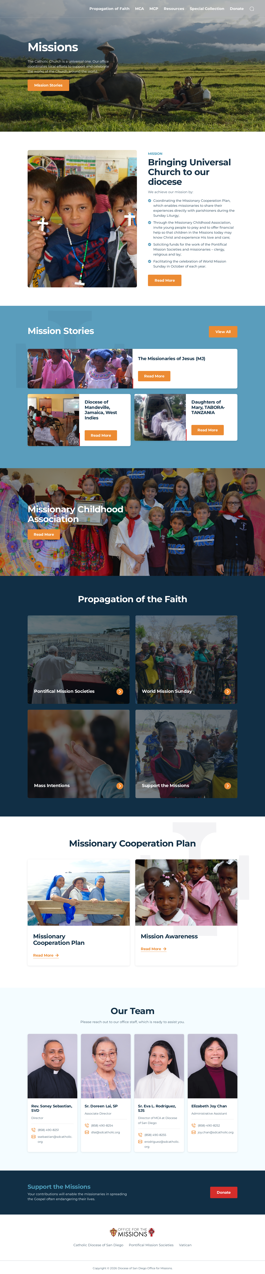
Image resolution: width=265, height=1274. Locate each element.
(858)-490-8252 (209, 1125)
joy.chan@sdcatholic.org (216, 1132)
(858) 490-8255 (155, 1135)
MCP (153, 8)
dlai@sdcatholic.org (105, 1132)
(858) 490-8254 (102, 1125)
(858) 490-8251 (48, 1130)
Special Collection (207, 8)
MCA (139, 8)
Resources (174, 8)
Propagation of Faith (109, 8)
